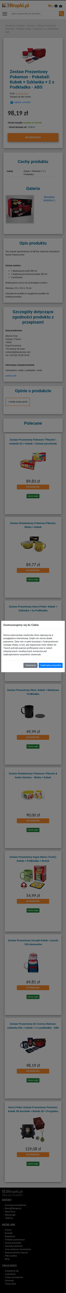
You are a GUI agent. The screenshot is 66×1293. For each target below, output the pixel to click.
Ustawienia (30, 665)
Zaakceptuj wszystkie (50, 665)
